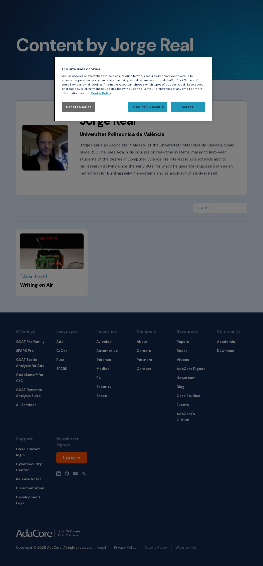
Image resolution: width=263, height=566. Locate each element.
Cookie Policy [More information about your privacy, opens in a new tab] (101, 93)
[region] (133, 89)
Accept (187, 107)
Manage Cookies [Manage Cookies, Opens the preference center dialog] (78, 107)
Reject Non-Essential (147, 107)
